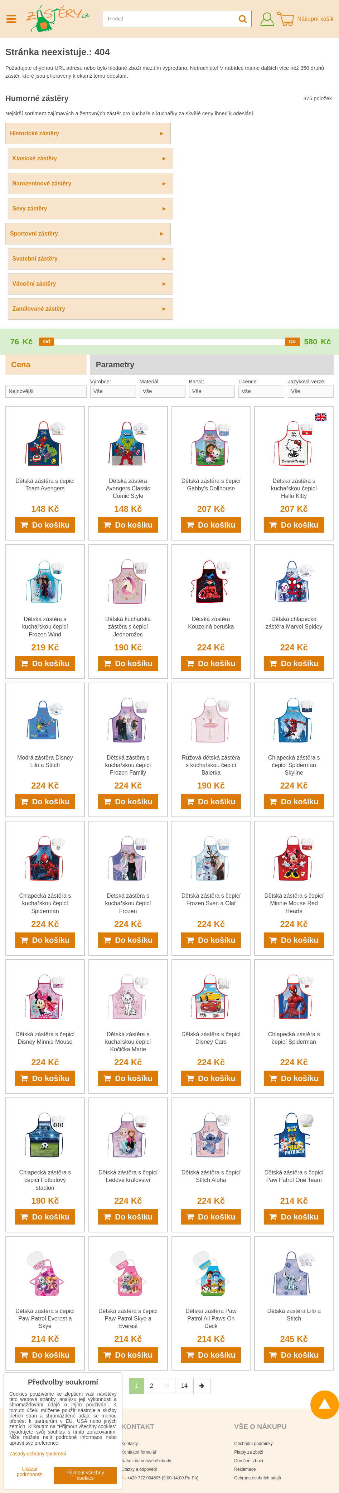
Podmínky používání (217, 1482)
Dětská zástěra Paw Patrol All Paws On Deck (210, 1168)
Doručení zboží (248, 1310)
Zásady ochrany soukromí (169, 1482)
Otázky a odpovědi (139, 1319)
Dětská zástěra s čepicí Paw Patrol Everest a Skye (44, 1168)
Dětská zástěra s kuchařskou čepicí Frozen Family (128, 614)
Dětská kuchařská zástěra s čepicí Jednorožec (128, 476)
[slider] (46, 191)
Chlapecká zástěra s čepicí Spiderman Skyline (294, 614)
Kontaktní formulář (138, 1301)
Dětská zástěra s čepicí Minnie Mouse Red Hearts (293, 753)
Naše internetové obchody (146, 1310)
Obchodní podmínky (253, 1293)
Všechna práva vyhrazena (195, 1459)
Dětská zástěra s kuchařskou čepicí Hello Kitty (294, 338)
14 (184, 1235)
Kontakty (129, 1293)
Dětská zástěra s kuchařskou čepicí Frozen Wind (45, 476)
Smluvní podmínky (250, 1470)
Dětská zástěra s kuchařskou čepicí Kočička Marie (128, 891)
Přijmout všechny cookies (85, 1475)
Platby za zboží (248, 1301)
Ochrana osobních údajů (257, 1327)
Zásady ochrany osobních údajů (197, 1470)
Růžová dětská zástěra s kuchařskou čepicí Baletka (211, 614)
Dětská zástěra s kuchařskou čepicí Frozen (128, 753)
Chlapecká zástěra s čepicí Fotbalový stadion (45, 1029)
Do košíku (44, 374)
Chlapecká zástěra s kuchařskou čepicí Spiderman (45, 753)
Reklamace (245, 1319)
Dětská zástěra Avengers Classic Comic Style (128, 338)
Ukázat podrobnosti (30, 1472)
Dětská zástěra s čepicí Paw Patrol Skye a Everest (128, 1168)
